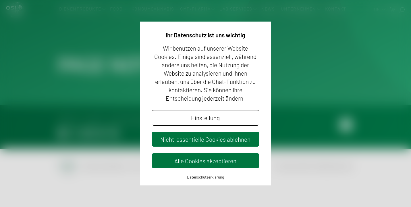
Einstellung (205, 117)
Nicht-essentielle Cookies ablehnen (205, 139)
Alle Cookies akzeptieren (205, 160)
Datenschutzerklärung (205, 177)
